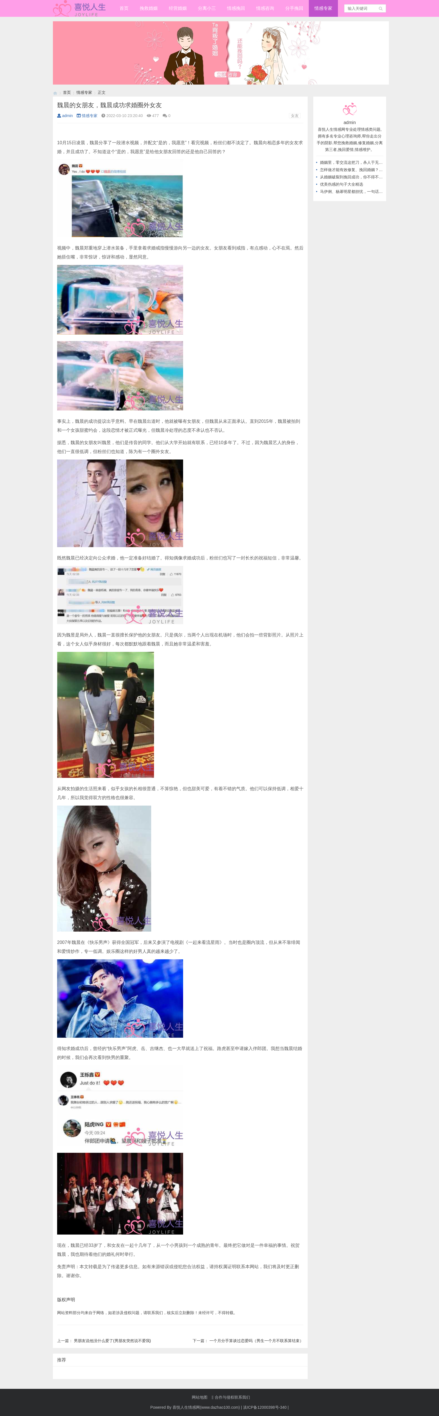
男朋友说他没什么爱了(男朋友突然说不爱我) (112, 1340)
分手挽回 (294, 8)
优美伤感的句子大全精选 (341, 184)
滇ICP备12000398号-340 (265, 1407)
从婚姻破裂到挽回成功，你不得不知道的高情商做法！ (367, 177)
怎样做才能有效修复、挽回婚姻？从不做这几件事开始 (367, 169)
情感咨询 (265, 8)
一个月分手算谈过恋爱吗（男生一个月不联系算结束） (256, 1340)
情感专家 (323, 8)
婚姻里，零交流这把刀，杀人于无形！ (353, 162)
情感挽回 (236, 8)
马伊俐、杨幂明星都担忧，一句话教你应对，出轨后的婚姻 (371, 191)
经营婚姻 (178, 8)
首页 (124, 8)
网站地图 (199, 1397)
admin (65, 115)
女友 (295, 115)
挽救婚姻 (149, 8)
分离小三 (207, 8)
